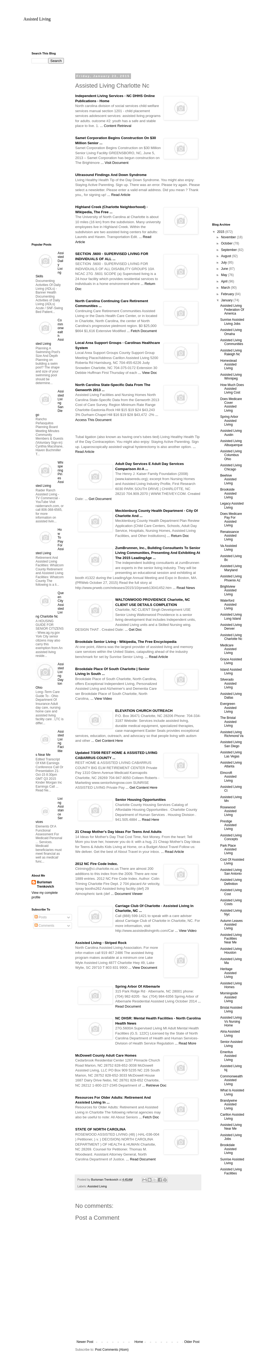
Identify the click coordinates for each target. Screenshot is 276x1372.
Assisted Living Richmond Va (231, 734)
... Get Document (98, 499)
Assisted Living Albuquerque (231, 443)
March (226, 287)
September (229, 250)
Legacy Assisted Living (232, 505)
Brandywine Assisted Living (228, 1104)
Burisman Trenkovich (45, 884)
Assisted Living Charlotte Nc (231, 637)
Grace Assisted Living (231, 661)
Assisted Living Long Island (231, 616)
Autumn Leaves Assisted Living (231, 924)
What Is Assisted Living (232, 1092)
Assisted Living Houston (231, 950)
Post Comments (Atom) (112, 1350)
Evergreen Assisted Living (228, 707)
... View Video (101, 699)
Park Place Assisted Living (228, 849)
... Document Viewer (127, 894)
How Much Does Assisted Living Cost (232, 389)
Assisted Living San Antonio (231, 871)
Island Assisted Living (231, 671)
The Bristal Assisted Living (228, 722)
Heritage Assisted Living (228, 973)
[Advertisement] (138, 39)
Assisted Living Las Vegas (231, 754)
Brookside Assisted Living (228, 493)
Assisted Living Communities (231, 342)
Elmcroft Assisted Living (228, 776)
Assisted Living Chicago (231, 467)
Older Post (191, 1342)
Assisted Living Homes (231, 985)
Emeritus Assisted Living (228, 1056)
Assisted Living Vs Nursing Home (231, 1021)
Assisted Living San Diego (231, 744)
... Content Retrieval (116, 126)
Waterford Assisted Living (228, 604)
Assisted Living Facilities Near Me (231, 938)
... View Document (142, 968)
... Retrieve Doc (154, 1085)
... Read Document (141, 1159)
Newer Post (85, 1342)
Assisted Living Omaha (231, 332)
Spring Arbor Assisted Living (229, 420)
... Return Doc (178, 536)
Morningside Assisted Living (229, 997)
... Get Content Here (107, 741)
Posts (40, 917)
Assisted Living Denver (231, 626)
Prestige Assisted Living (228, 825)
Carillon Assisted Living (232, 1116)
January (227, 300)
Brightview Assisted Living (228, 590)
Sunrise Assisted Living (232, 1161)
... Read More (185, 1043)
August (226, 256)
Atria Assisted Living (230, 1033)
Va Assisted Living (228, 547)
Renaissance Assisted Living (229, 536)
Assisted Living (37, 19)
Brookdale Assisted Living (228, 1149)
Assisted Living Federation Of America (232, 309)
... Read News (183, 588)
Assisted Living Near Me (231, 1126)
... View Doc (147, 373)
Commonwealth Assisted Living (231, 1080)
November (229, 237)
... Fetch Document (142, 331)
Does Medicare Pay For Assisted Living (231, 519)
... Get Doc (133, 630)
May (224, 275)
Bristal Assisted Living (231, 1009)
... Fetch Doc (149, 1117)
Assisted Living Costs (231, 902)
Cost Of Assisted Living (232, 861)
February (228, 294)
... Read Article (118, 195)
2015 (221, 232)
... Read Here (148, 820)
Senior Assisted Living (231, 1043)
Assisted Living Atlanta (231, 764)
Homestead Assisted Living (228, 364)
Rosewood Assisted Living (228, 811)
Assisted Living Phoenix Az (231, 578)
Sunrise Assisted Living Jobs (232, 321)
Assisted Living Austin (231, 432)
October (227, 243)
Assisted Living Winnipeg (231, 376)
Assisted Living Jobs (231, 1137)
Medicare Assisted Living (228, 649)
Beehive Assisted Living (228, 479)
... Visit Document (115, 163)
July (224, 262)
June (225, 269)
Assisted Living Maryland (231, 568)
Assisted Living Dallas (231, 695)
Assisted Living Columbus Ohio (231, 455)
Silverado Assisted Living (228, 683)
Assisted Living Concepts (231, 837)
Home (138, 1342)
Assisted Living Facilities (231, 1171)
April (224, 281)
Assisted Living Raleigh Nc (231, 352)
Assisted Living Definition (231, 881)
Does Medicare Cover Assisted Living (231, 404)
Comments (44, 926)
